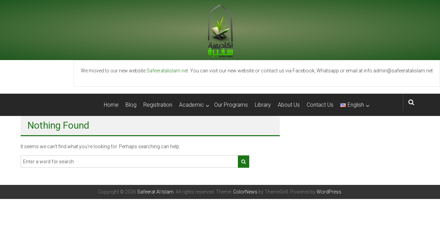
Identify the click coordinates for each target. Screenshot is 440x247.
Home (111, 105)
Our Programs (231, 105)
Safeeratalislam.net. (167, 70)
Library (263, 105)
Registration (157, 105)
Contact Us (320, 105)
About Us (289, 105)
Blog (130, 105)
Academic (191, 105)
